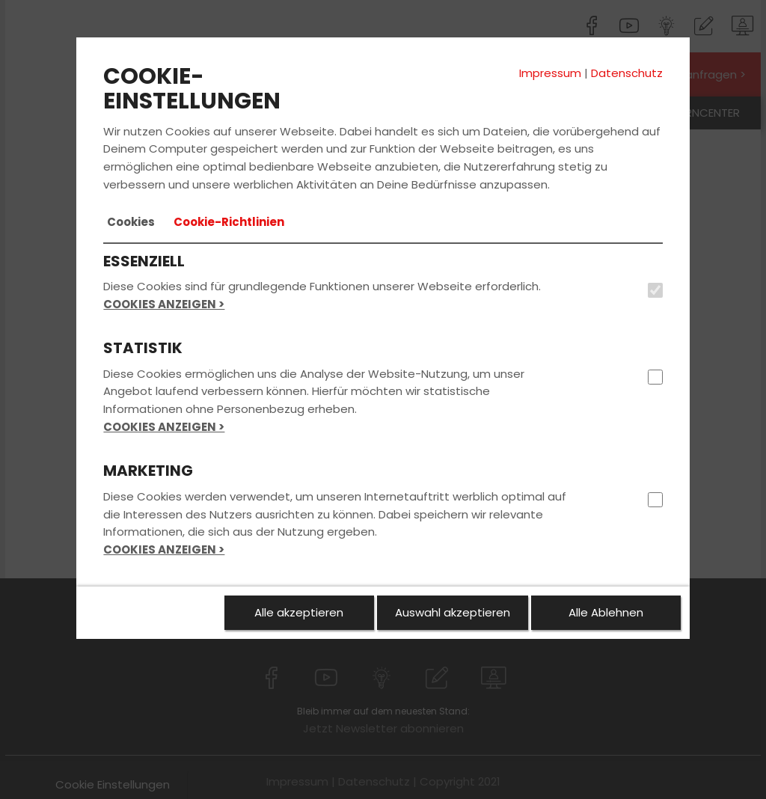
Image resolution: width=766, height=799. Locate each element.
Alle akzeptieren (298, 612)
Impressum (550, 73)
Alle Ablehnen (606, 612)
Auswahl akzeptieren (452, 612)
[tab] (131, 222)
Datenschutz (627, 73)
